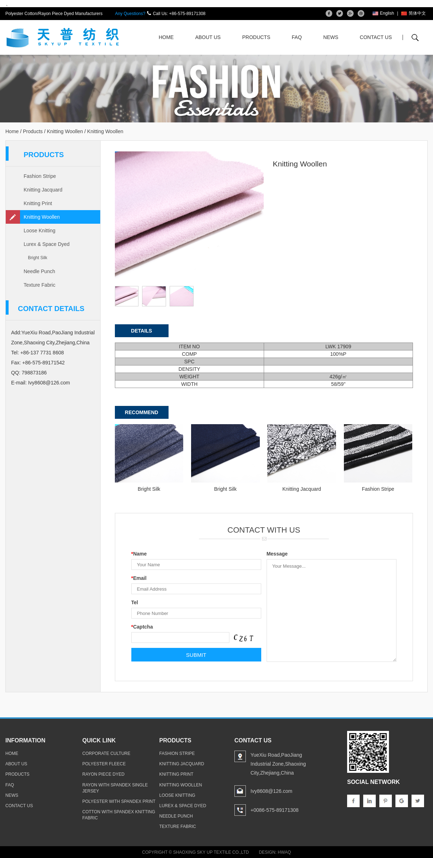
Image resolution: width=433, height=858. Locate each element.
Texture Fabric (39, 285)
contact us (19, 805)
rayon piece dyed (103, 774)
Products (256, 37)
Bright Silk (37, 257)
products (17, 774)
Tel (134, 602)
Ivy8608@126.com (49, 383)
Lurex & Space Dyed (46, 244)
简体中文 (413, 13)
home (11, 753)
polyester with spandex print (118, 801)
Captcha (142, 627)
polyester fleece (104, 763)
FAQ (297, 37)
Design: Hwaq (275, 852)
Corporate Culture (106, 753)
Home (166, 37)
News (330, 37)
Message (277, 554)
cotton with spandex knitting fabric (118, 814)
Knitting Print (38, 203)
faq (9, 784)
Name (139, 554)
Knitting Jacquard (43, 190)
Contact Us (376, 37)
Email (139, 578)
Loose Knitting (39, 230)
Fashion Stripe (40, 176)
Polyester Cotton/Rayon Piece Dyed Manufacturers (53, 13)
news (11, 795)
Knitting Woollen (65, 131)
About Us (207, 37)
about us (16, 763)
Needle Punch (39, 271)
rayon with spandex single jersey (115, 787)
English (383, 13)
